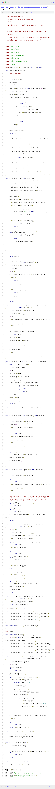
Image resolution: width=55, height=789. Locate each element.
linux (2, 7)
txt (49, 786)
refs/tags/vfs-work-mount (32, 7)
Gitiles (8, 786)
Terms (16, 786)
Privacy (12, 786)
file (30, 12)
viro (19, 7)
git (15, 7)
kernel (12, 7)
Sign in (52, 2)
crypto (45, 7)
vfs (22, 7)
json (52, 786)
